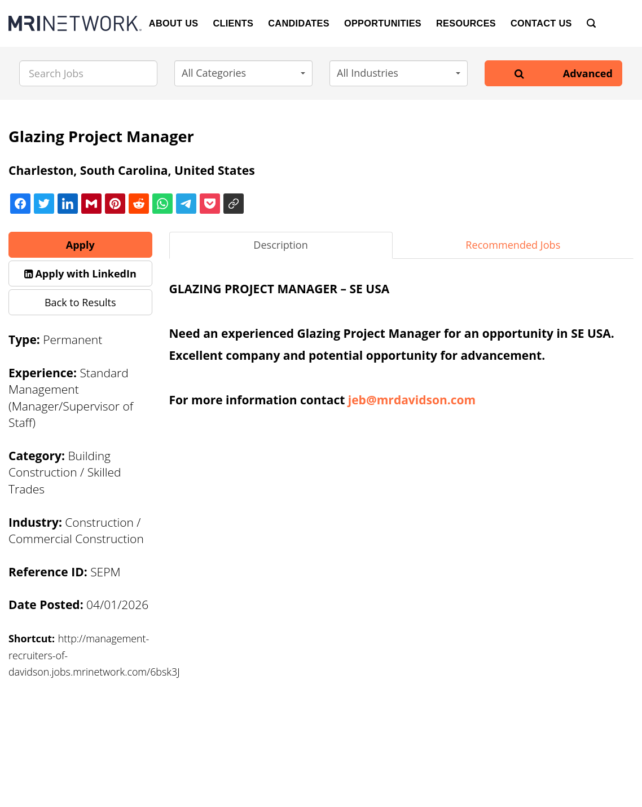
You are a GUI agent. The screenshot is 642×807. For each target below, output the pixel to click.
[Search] (591, 23)
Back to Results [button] (80, 302)
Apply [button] (80, 245)
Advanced (588, 73)
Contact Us (541, 23)
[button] (243, 73)
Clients (233, 23)
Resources (466, 23)
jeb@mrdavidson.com (412, 400)
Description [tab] (280, 245)
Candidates (298, 23)
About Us (174, 23)
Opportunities (382, 23)
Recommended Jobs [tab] (512, 245)
